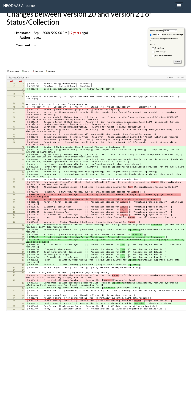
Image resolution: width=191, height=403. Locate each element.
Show (153, 34)
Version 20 (79, 14)
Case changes (160, 52)
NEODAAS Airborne (19, 5)
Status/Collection (33, 22)
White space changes (163, 55)
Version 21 (127, 14)
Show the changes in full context (164, 39)
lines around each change (170, 34)
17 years (75, 33)
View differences (156, 31)
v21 (20, 81)
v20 (11, 81)
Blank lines (159, 48)
